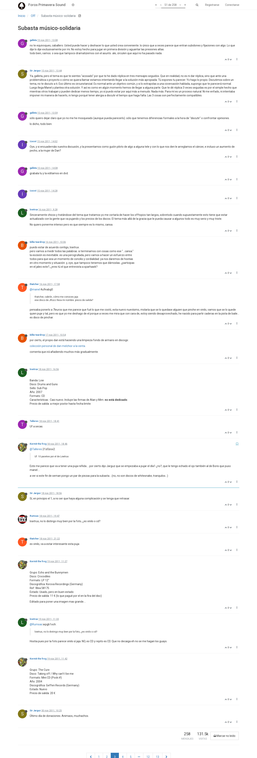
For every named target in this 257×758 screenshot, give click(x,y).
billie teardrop (37, 242)
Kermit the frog (38, 444)
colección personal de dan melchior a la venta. (58, 346)
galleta (33, 40)
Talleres (34, 421)
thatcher (34, 284)
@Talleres (36, 449)
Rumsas (34, 516)
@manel (35, 289)
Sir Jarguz (35, 70)
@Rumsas (36, 624)
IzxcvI (33, 141)
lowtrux (34, 209)
